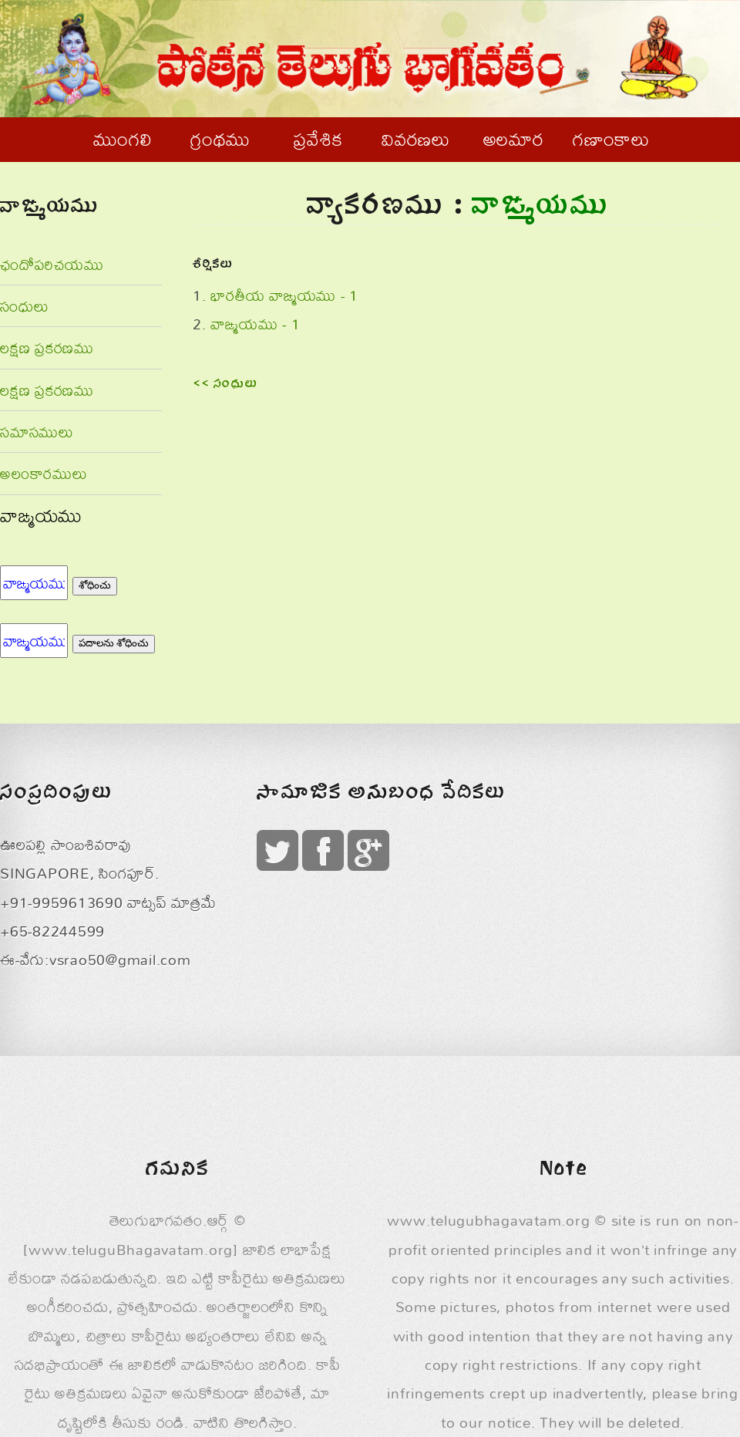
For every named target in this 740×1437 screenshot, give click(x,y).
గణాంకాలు (611, 138)
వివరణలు (416, 138)
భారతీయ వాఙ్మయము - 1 (284, 295)
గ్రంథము (220, 138)
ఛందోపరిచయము (51, 264)
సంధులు (24, 306)
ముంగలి (122, 138)
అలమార (513, 138)
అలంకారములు (44, 473)
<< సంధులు (225, 385)
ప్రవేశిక (318, 138)
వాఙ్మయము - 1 (255, 324)
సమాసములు (37, 432)
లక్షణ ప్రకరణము (47, 347)
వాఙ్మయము (41, 515)
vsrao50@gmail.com (120, 959)
